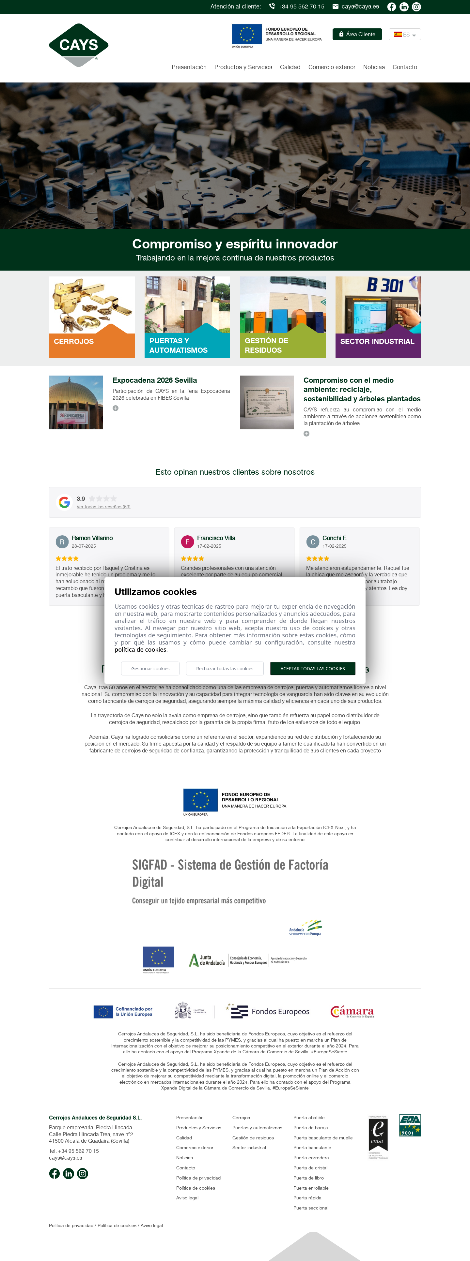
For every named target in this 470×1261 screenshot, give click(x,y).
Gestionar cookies (150, 668)
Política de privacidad (198, 1177)
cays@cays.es (356, 6)
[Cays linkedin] (404, 6)
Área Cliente (357, 34)
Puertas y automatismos (257, 1127)
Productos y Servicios (198, 1127)
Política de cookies (195, 1188)
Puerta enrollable (311, 1188)
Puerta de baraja (310, 1127)
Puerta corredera (311, 1157)
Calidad (290, 67)
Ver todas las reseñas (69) (104, 506)
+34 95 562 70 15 (296, 6)
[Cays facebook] (391, 6)
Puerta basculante (312, 1147)
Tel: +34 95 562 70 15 (74, 1151)
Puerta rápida (307, 1197)
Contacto (405, 67)
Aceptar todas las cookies (313, 668)
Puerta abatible (309, 1117)
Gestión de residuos (253, 1137)
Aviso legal (187, 1197)
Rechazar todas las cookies (224, 668)
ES (405, 34)
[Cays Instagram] (416, 6)
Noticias (374, 67)
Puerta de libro (308, 1177)
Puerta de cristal (310, 1167)
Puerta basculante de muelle (323, 1137)
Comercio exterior (331, 67)
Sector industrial (249, 1147)
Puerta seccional (310, 1207)
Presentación (189, 67)
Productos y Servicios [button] (243, 67)
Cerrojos (241, 1117)
